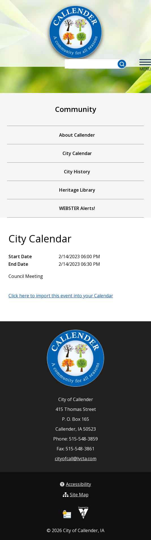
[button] (122, 64)
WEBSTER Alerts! (77, 208)
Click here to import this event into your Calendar (60, 296)
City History (77, 172)
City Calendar (77, 153)
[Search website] (93, 63)
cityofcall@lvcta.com (75, 458)
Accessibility (75, 484)
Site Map (76, 495)
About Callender (77, 135)
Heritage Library (77, 190)
